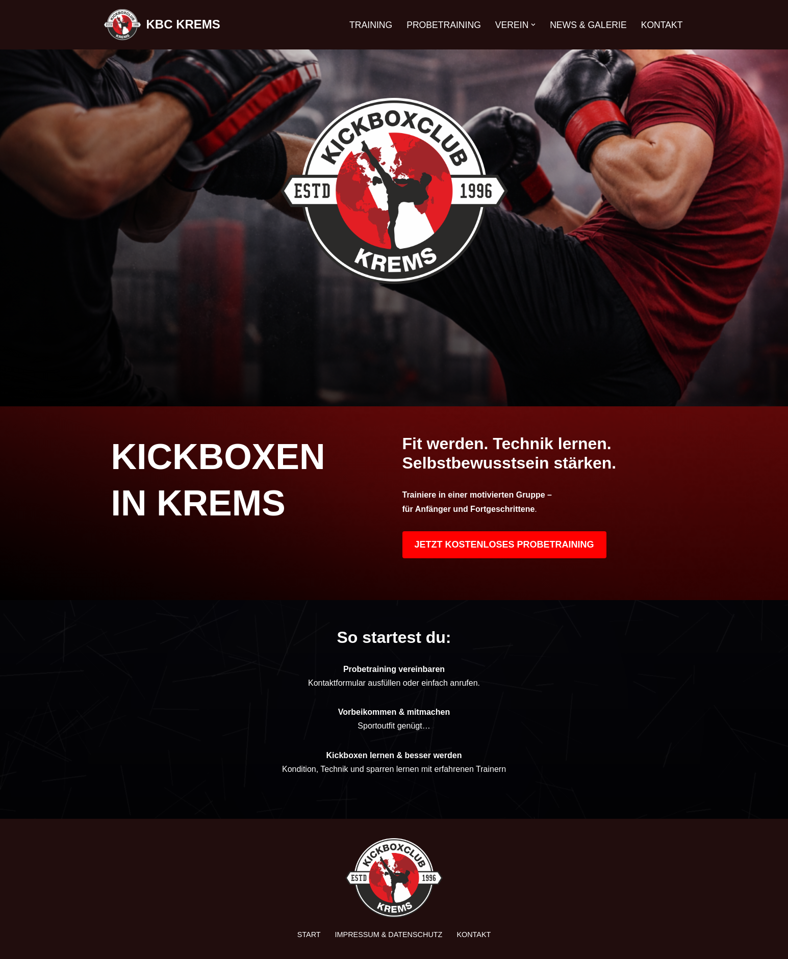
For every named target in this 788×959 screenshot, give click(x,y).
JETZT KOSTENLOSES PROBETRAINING (504, 544)
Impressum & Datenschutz (389, 934)
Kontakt (662, 25)
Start (309, 934)
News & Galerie (588, 25)
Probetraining (443, 25)
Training (370, 25)
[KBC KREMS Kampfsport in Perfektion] (162, 24)
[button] (533, 24)
